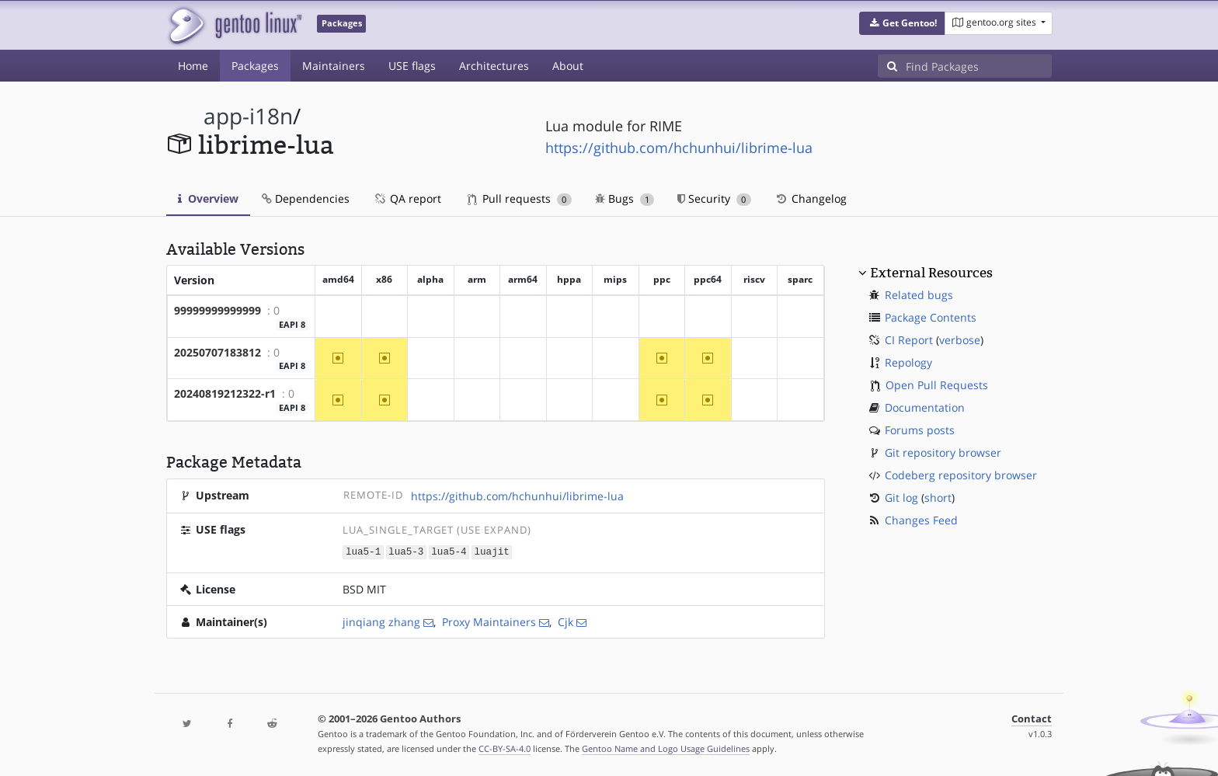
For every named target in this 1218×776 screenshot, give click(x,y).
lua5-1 (363, 551)
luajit (491, 551)
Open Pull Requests (937, 385)
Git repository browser (943, 452)
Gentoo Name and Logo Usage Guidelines (666, 747)
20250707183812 (217, 352)
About (567, 65)
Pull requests (520, 198)
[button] (902, 23)
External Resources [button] (931, 272)
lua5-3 (405, 551)
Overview (208, 198)
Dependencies (306, 198)
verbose (959, 339)
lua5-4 (448, 551)
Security (714, 198)
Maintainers (333, 65)
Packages (255, 65)
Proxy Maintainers (489, 621)
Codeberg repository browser (961, 475)
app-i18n (248, 116)
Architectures (494, 65)
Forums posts (920, 430)
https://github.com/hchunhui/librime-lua (679, 147)
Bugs (625, 198)
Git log (901, 497)
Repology (908, 362)
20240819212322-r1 (225, 393)
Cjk (565, 621)
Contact (1031, 718)
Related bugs (919, 294)
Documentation (925, 407)
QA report (407, 198)
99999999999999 (217, 310)
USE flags (412, 65)
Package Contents (930, 317)
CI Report (909, 339)
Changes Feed (921, 520)
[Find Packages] (979, 66)
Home (193, 65)
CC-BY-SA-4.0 (504, 747)
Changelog (810, 198)
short (938, 497)
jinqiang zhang (381, 621)
